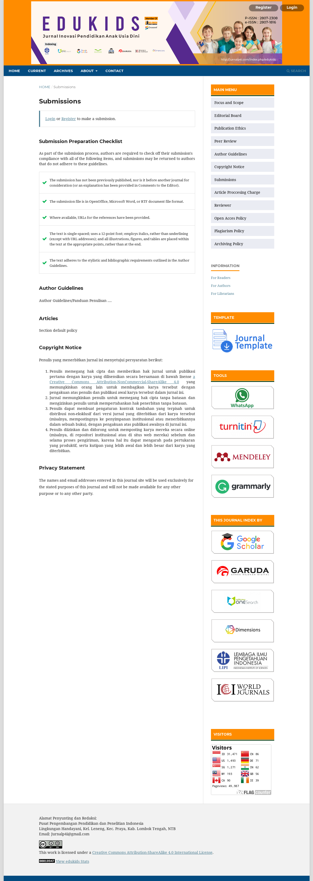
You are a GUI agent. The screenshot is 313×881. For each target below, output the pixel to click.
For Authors (220, 285)
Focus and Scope (229, 102)
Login (292, 7)
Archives (63, 71)
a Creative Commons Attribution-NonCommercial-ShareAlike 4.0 (122, 379)
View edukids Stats (72, 861)
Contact (114, 71)
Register (264, 7)
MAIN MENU (225, 89)
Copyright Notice (229, 166)
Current (37, 71)
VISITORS (223, 734)
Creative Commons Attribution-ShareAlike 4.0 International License (152, 852)
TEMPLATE (224, 317)
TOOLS (220, 375)
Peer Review (225, 141)
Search (296, 71)
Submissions (225, 179)
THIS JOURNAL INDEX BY (238, 520)
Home (14, 71)
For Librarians (222, 293)
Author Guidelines (230, 154)
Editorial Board (228, 115)
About (88, 71)
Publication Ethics (230, 128)
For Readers (220, 277)
